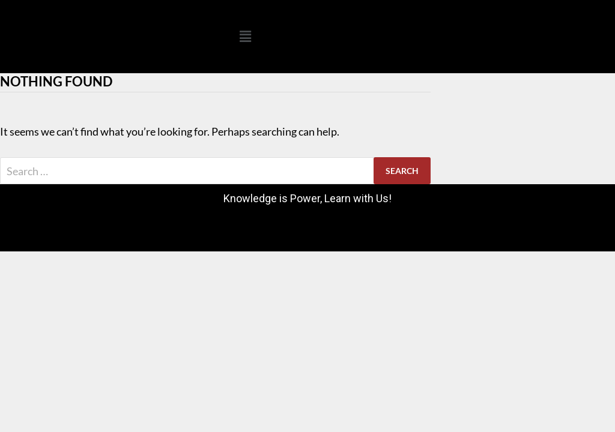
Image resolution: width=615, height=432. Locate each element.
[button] (245, 36)
